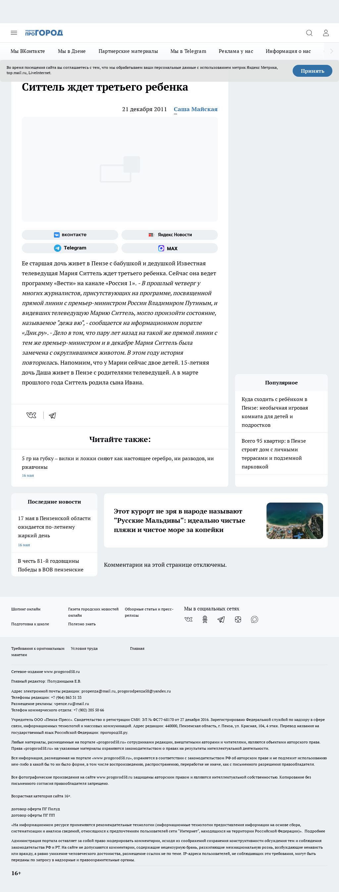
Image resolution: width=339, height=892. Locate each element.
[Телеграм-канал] (70, 248)
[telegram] (54, 415)
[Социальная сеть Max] (169, 248)
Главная (137, 648)
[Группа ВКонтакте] (70, 235)
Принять (312, 70)
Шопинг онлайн (25, 608)
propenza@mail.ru (98, 691)
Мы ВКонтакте (28, 51)
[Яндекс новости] (169, 235)
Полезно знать (82, 623)
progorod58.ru (111, 741)
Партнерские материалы (128, 51)
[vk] (32, 415)
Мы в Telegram (188, 51)
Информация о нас (288, 51)
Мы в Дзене (72, 51)
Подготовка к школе (30, 623)
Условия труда (84, 648)
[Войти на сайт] (325, 32)
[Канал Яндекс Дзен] (238, 619)
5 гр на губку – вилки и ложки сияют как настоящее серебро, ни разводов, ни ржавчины (120, 467)
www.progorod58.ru (62, 671)
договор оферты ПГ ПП (33, 815)
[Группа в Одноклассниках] (205, 619)
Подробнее (315, 830)
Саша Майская (196, 109)
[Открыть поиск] (309, 32)
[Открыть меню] (14, 32)
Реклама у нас (236, 51)
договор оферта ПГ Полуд (35, 808)
